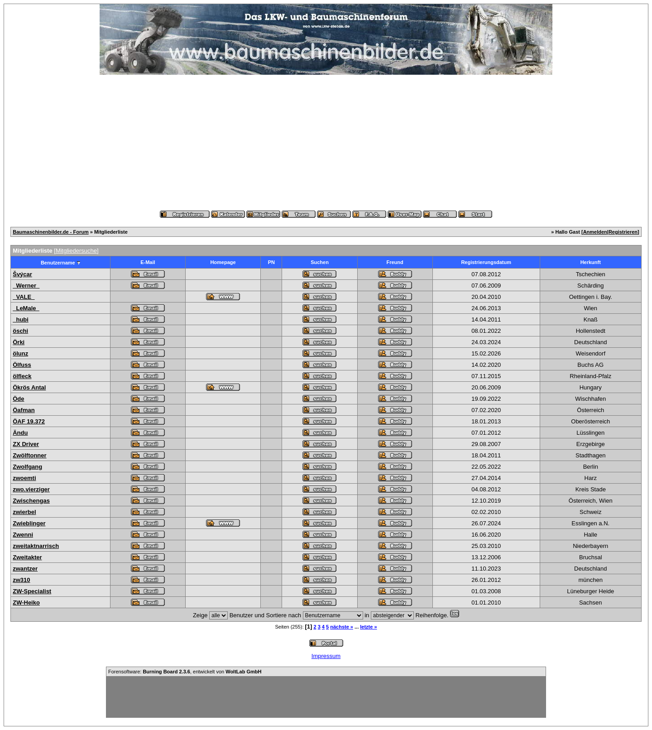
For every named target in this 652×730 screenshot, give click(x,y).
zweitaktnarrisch (36, 546)
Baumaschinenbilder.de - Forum (50, 232)
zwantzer (25, 568)
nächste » (341, 626)
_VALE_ (23, 296)
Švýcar (22, 274)
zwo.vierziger (31, 489)
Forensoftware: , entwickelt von (184, 671)
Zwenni (23, 534)
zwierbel (24, 512)
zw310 (21, 579)
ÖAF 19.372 (29, 421)
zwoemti (24, 478)
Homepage (222, 262)
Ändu (20, 432)
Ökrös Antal (29, 387)
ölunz (20, 353)
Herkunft (590, 262)
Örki (18, 342)
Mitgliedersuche (76, 250)
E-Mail (147, 262)
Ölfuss (22, 364)
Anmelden (595, 232)
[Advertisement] (326, 142)
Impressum (326, 656)
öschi (20, 330)
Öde (18, 398)
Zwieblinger (29, 523)
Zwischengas (31, 500)
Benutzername (58, 262)
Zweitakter (27, 557)
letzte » (368, 626)
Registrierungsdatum (486, 262)
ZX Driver (26, 444)
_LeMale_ (26, 308)
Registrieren (623, 232)
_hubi (21, 319)
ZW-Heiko (26, 602)
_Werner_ (26, 285)
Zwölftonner (29, 455)
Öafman (23, 410)
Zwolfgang (27, 466)
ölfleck (22, 376)
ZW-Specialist (32, 591)
